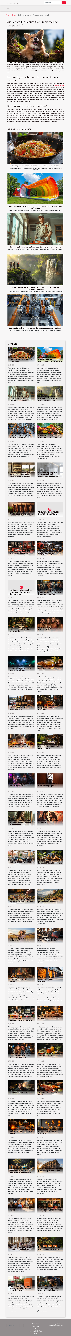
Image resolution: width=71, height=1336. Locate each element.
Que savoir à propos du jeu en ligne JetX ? (20, 784)
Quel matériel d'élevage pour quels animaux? (48, 513)
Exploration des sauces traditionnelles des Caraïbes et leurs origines (49, 435)
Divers (14, 15)
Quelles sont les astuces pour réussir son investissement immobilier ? (50, 863)
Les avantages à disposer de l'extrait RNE (49, 667)
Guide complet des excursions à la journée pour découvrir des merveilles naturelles (35, 288)
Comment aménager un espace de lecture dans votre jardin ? (20, 629)
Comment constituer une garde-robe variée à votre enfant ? (49, 1210)
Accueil (8, 15)
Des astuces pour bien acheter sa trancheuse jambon (48, 1092)
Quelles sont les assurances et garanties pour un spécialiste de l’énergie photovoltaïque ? (50, 1289)
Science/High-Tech (35, 1331)
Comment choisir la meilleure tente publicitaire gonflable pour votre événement (35, 207)
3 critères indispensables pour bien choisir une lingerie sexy (21, 592)
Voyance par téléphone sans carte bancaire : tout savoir (21, 1131)
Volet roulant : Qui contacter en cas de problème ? (47, 979)
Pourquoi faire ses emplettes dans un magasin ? (46, 707)
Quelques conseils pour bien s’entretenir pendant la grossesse (21, 823)
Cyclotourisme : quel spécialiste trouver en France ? (48, 901)
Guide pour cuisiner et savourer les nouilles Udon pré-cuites (35, 166)
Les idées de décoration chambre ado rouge (20, 552)
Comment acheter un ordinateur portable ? (48, 939)
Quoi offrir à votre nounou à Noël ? (49, 1017)
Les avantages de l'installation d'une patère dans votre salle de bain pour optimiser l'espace (21, 515)
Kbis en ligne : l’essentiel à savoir (21, 1209)
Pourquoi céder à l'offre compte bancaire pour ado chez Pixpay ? (20, 1055)
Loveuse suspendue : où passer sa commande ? (49, 1248)
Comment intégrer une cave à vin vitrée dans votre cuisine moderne (20, 475)
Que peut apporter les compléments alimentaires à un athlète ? (21, 1018)
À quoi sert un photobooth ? (44, 628)
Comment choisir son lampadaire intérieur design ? (48, 1131)
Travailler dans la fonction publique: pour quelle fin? (49, 1170)
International (35, 1326)
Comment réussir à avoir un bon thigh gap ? (49, 784)
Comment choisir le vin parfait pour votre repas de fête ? (20, 707)
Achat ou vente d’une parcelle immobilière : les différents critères (21, 901)
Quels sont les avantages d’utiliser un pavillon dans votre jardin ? (49, 746)
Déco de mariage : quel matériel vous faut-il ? (20, 1248)
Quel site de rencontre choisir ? (48, 822)
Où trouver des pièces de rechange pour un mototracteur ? (49, 553)
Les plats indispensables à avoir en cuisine (50, 1054)
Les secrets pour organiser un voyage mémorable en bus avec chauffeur (50, 592)
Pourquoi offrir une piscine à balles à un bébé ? (21, 745)
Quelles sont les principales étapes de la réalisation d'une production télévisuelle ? (21, 669)
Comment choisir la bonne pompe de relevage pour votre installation (35, 328)
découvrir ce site (59, 85)
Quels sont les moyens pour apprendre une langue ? (20, 979)
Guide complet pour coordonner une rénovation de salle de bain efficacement (48, 476)
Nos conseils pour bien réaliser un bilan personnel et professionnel (22, 1288)
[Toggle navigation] (8, 8)
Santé (35, 1328)
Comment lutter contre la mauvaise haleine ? (21, 1091)
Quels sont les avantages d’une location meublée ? (21, 861)
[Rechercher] (52, 2)
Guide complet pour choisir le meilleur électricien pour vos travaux (35, 247)
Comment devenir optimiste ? (18, 939)
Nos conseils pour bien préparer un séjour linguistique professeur (20, 1171)
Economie (35, 1324)
